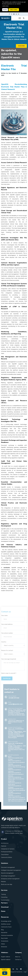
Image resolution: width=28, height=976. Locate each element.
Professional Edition (6, 851)
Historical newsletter (7, 935)
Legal (25, 971)
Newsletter (4, 932)
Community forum (6, 927)
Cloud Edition (5, 854)
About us (17, 956)
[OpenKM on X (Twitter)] (11, 14)
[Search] (23, 18)
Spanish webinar (5, 959)
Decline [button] (5, 9)
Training (3, 894)
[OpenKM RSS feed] (18, 14)
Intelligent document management (11, 870)
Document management (8, 867)
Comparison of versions (7, 849)
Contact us (18, 959)
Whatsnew (4, 946)
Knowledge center (6, 921)
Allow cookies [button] (13, 9)
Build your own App (6, 884)
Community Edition (6, 857)
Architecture (4, 843)
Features (3, 846)
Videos (3, 944)
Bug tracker (4, 938)
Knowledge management (8, 876)
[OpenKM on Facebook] (9, 14)
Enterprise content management (10, 878)
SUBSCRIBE (21, 46)
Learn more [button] (5, 5)
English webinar (5, 956)
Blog (2, 929)
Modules (3, 881)
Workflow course (5, 924)
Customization (5, 900)
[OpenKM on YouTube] (14, 14)
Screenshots (4, 941)
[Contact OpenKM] (21, 969)
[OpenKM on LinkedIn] (16, 14)
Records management (7, 873)
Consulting (4, 897)
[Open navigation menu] (19, 18)
